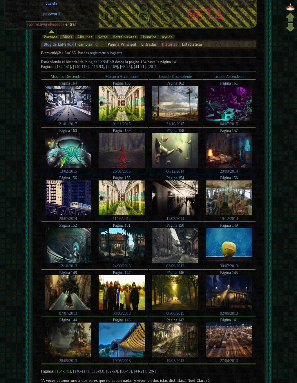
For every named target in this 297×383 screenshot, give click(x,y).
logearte (116, 53)
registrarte (98, 53)
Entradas (149, 44)
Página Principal (122, 44)
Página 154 (175, 178)
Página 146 (175, 273)
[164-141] (63, 67)
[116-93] (97, 67)
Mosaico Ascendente (121, 76)
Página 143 (122, 320)
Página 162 (175, 83)
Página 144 (68, 320)
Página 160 (68, 130)
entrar (70, 8)
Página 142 (175, 320)
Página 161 (229, 83)
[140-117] (81, 67)
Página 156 (68, 178)
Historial (169, 44)
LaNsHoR (106, 62)
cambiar (85, 44)
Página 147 (122, 273)
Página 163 (122, 83)
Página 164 (68, 83)
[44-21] (140, 67)
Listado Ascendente (229, 76)
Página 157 (229, 130)
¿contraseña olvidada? (45, 8)
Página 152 (68, 225)
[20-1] (152, 67)
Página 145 (229, 273)
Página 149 (229, 225)
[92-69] (112, 67)
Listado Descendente (175, 76)
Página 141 (229, 320)
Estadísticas (192, 44)
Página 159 (122, 130)
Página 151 (122, 225)
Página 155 (122, 178)
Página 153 (229, 178)
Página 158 (175, 130)
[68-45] (126, 67)
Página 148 (68, 273)
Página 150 (175, 225)
